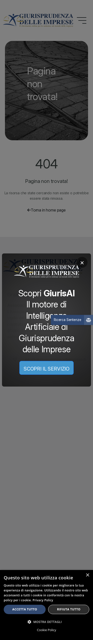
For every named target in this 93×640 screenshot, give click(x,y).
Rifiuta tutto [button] (69, 609)
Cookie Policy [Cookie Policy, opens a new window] (46, 630)
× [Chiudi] (82, 262)
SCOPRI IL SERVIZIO (46, 369)
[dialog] (46, 605)
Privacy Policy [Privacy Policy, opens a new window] (43, 600)
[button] (46, 621)
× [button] (87, 575)
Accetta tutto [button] (24, 609)
